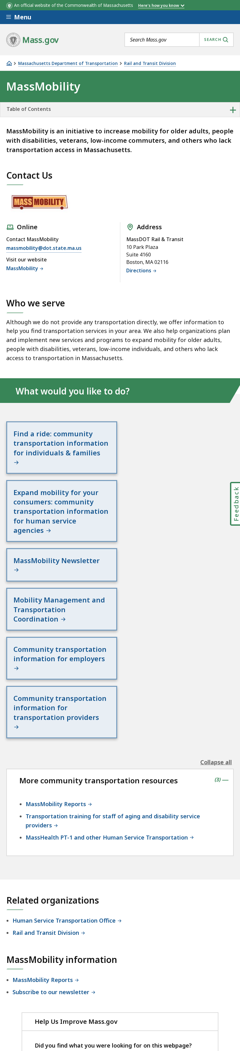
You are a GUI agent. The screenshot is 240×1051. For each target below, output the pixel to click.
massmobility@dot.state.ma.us (44, 248)
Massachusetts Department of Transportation (68, 63)
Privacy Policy (114, 991)
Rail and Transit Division (150, 63)
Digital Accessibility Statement (46, 991)
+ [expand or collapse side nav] (233, 110)
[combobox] (179, 39)
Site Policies (158, 991)
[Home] (9, 63)
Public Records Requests (39, 1007)
